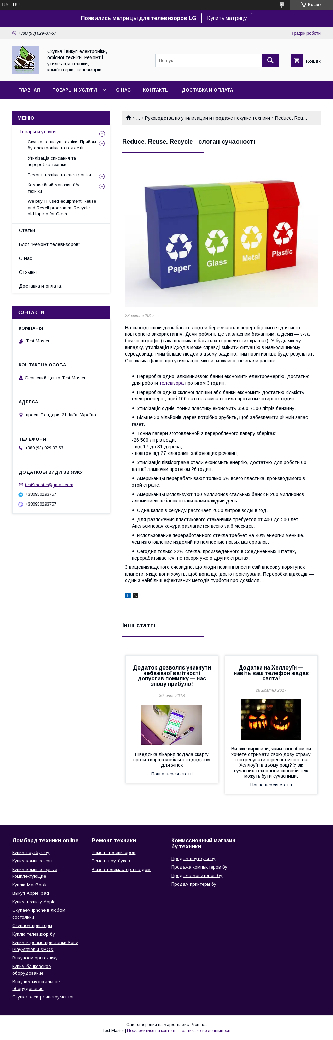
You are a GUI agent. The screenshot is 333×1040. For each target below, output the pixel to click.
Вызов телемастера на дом (121, 869)
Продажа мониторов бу (196, 875)
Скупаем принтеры (32, 925)
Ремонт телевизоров (113, 852)
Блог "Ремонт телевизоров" (49, 244)
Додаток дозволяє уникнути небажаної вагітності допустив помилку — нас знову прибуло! (172, 676)
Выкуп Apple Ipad (30, 893)
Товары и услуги (74, 90)
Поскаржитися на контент (151, 1030)
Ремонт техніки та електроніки (59, 174)
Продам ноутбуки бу (193, 858)
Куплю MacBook (29, 884)
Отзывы (28, 272)
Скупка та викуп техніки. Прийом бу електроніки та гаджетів (62, 144)
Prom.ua (199, 1024)
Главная (29, 90)
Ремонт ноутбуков (111, 860)
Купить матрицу (227, 18)
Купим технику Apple (33, 901)
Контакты (156, 90)
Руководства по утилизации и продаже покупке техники (207, 118)
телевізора (171, 383)
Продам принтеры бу (193, 884)
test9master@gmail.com (49, 484)
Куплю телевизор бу (33, 934)
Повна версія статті (172, 773)
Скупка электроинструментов (43, 997)
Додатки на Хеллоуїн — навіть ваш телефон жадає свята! (271, 673)
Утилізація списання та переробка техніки (52, 161)
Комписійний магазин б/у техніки (54, 188)
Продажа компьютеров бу (199, 867)
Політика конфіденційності (204, 1030)
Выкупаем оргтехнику (35, 957)
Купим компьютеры (32, 860)
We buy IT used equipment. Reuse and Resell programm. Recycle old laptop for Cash (62, 207)
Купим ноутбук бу (30, 852)
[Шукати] (270, 60)
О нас (123, 90)
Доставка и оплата (207, 90)
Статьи (27, 230)
